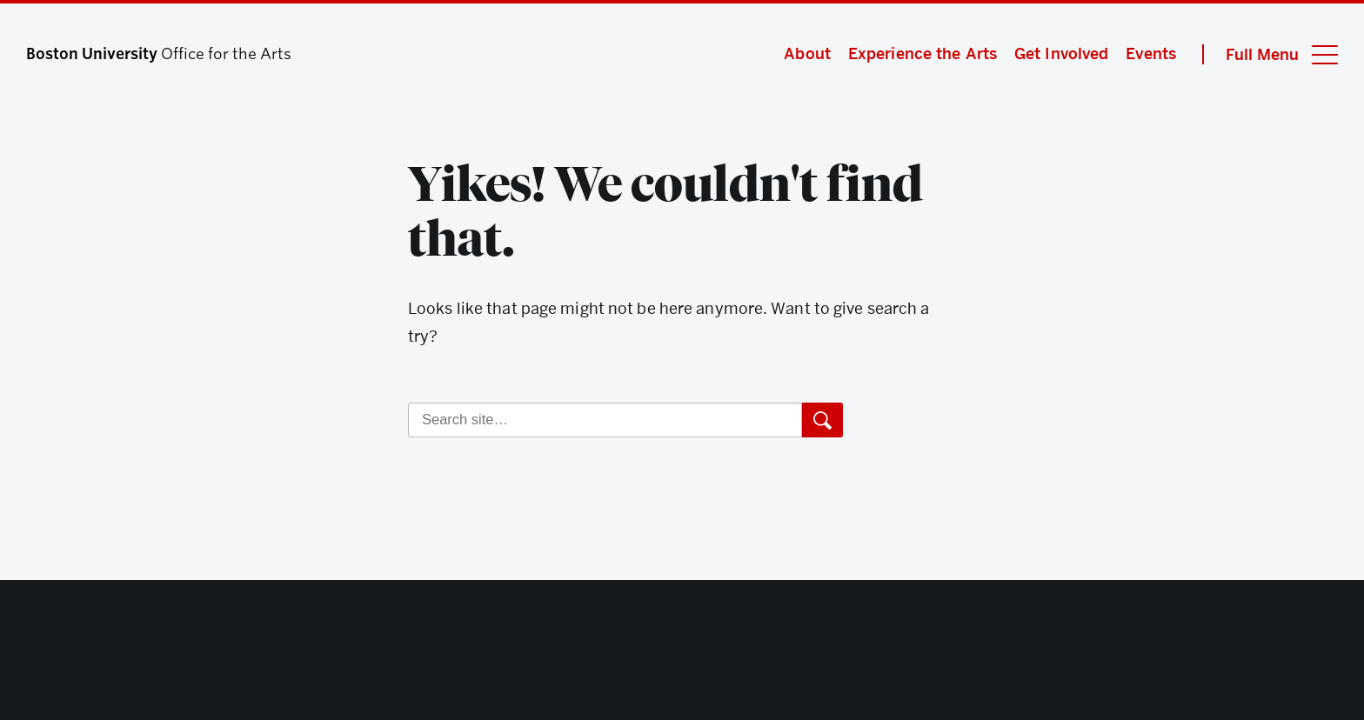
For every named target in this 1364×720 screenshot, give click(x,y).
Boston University (682, 654)
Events (1151, 53)
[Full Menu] (1270, 54)
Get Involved (1061, 53)
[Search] (605, 420)
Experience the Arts (922, 53)
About (807, 53)
